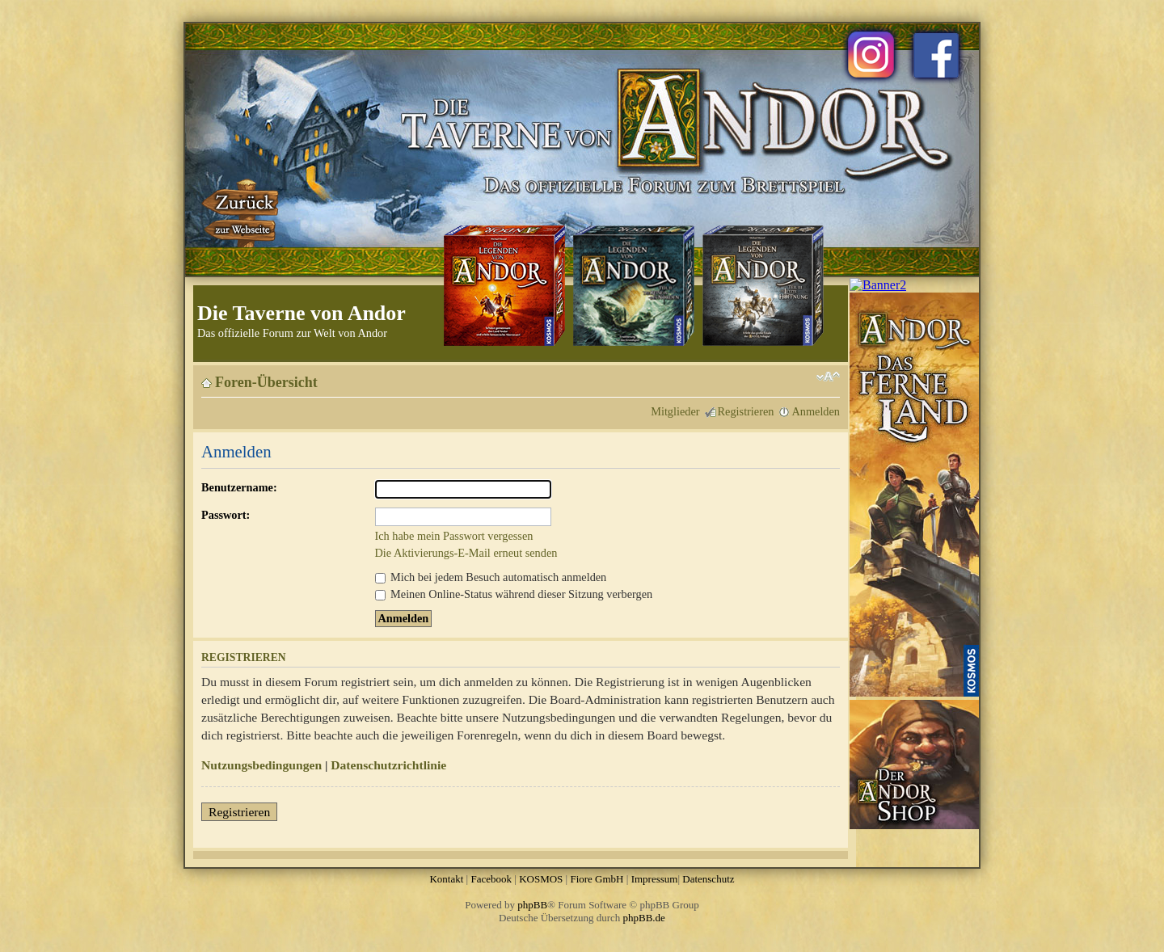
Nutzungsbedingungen (261, 765)
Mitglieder (675, 411)
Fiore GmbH (596, 879)
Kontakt (446, 879)
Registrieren (746, 411)
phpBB (532, 905)
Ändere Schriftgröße (828, 376)
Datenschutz (708, 879)
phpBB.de (644, 918)
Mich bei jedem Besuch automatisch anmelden (491, 577)
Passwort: (225, 514)
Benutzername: (239, 487)
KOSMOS (541, 879)
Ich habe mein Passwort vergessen (454, 535)
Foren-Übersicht (266, 382)
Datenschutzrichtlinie (388, 765)
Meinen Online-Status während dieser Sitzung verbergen (514, 594)
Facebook (491, 879)
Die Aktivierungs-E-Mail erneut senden (466, 552)
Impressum (654, 879)
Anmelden (815, 411)
